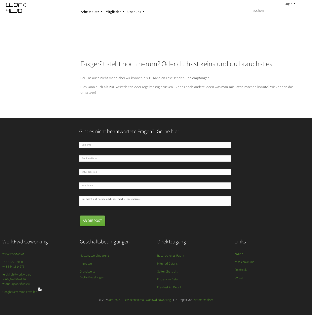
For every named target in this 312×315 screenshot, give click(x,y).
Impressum (87, 263)
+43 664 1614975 (13, 266)
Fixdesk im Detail (168, 279)
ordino (239, 254)
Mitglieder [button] (114, 11)
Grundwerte (87, 271)
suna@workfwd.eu (14, 279)
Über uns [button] (134, 11)
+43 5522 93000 (12, 262)
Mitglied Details (167, 263)
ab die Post (92, 220)
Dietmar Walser (203, 300)
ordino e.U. (116, 300)
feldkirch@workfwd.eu (16, 274)
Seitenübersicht (167, 271)
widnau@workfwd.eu (16, 284)
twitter (239, 278)
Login (289, 4)
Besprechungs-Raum (170, 255)
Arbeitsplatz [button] (90, 11)
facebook (241, 270)
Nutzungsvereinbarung (94, 255)
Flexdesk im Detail (169, 287)
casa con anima (244, 262)
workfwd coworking (158, 300)
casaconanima (134, 300)
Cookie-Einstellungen (91, 278)
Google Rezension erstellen (20, 292)
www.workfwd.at (13, 254)
